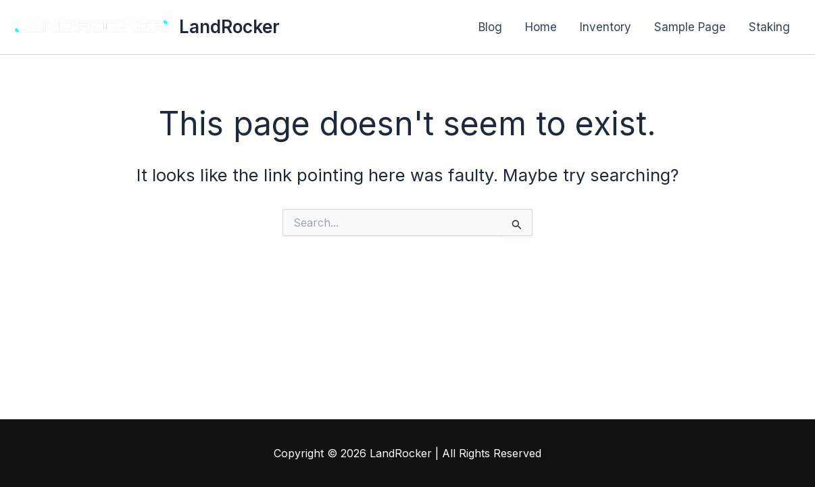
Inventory (605, 27)
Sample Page (690, 27)
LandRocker (229, 26)
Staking (769, 27)
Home (541, 27)
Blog (490, 27)
